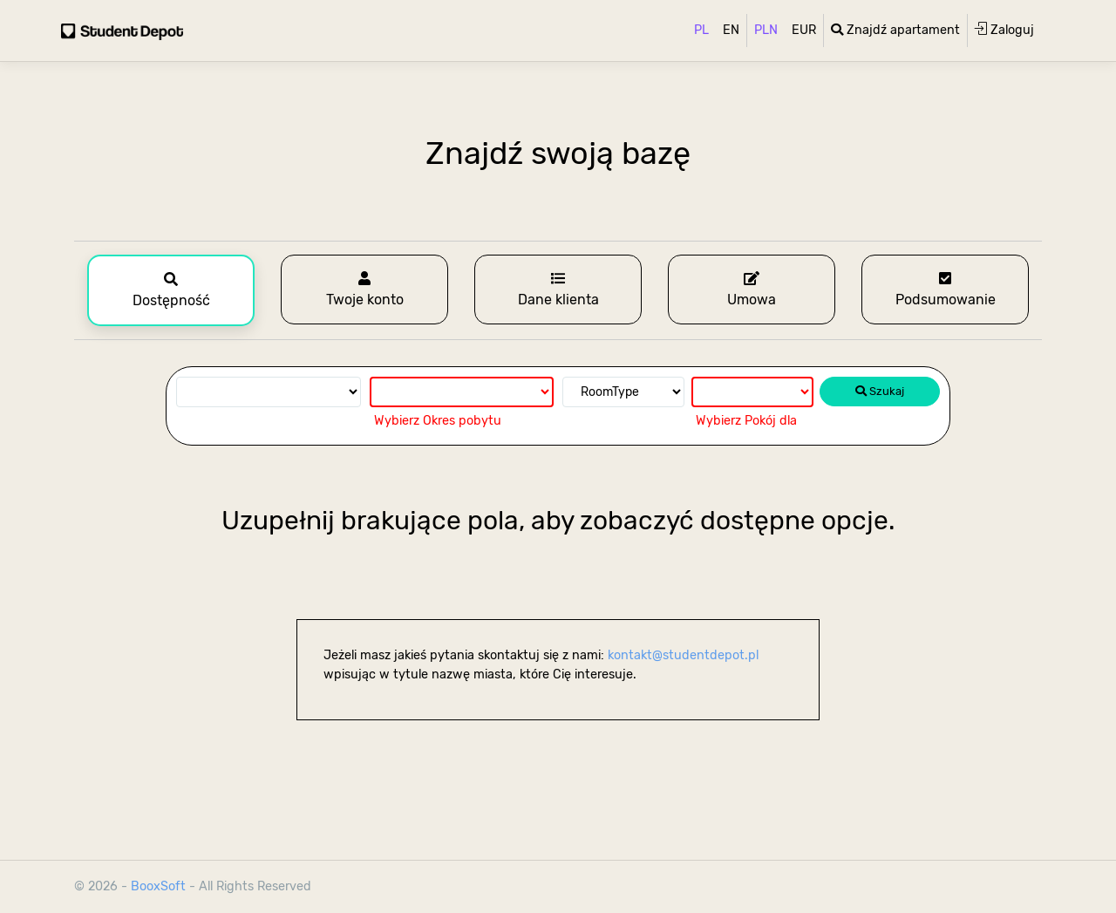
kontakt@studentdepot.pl (683, 655)
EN (731, 30)
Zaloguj (1004, 29)
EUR (804, 30)
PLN (766, 30)
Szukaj (879, 391)
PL (701, 30)
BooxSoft (160, 886)
